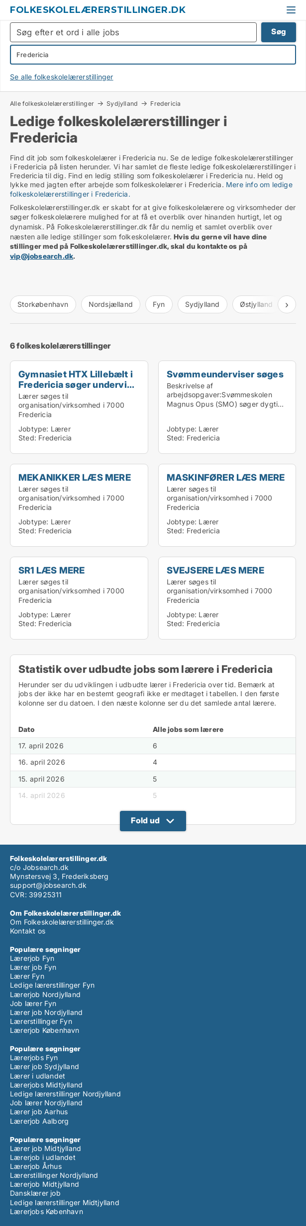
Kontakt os (27, 931)
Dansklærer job (35, 1193)
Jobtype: (33, 429)
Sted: (27, 437)
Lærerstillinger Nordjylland (54, 1175)
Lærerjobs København (46, 1211)
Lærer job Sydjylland (44, 1066)
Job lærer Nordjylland (46, 1102)
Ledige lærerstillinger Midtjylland (64, 1202)
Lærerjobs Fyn (34, 1057)
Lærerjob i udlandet (43, 1157)
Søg (278, 31)
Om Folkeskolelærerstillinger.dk (62, 922)
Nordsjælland (111, 304)
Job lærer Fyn (33, 1003)
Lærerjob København (45, 1030)
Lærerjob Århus (36, 1166)
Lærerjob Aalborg (39, 1121)
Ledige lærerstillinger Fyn (52, 985)
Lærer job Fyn (33, 967)
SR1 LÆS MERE (51, 570)
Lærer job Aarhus (39, 1111)
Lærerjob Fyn (32, 958)
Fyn (159, 304)
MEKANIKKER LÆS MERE (74, 477)
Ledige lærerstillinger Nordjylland (65, 1093)
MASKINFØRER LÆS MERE (226, 477)
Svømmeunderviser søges (225, 373)
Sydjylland (122, 103)
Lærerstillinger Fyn (41, 1021)
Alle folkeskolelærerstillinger (52, 103)
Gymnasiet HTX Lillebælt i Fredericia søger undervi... (76, 379)
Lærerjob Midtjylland (44, 1184)
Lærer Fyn (27, 976)
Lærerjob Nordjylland (45, 994)
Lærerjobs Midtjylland (46, 1085)
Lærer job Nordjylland (46, 1012)
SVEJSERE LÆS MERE (215, 570)
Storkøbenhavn (43, 304)
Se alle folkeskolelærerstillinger (61, 76)
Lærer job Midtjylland (45, 1148)
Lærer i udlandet (37, 1076)
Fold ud (145, 820)
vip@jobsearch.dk (41, 256)
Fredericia (165, 104)
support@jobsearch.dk (48, 885)
